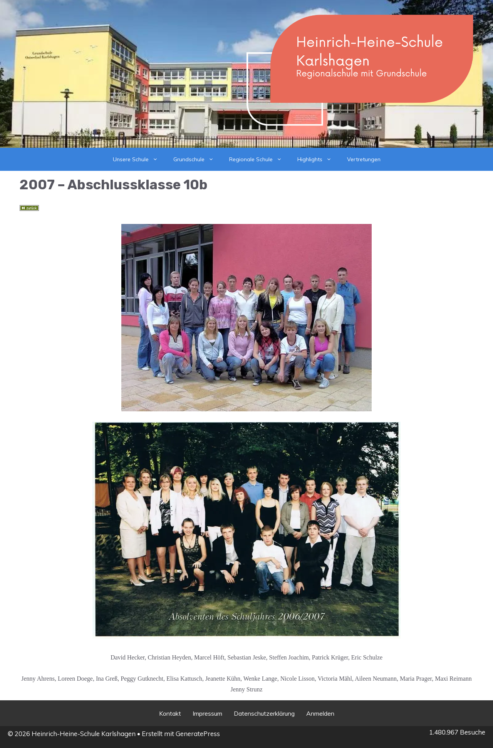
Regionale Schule (259, 159)
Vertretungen (364, 159)
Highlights (318, 159)
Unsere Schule (139, 159)
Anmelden (320, 713)
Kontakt (170, 713)
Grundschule (197, 159)
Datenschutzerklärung (264, 713)
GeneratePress (198, 734)
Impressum (207, 713)
